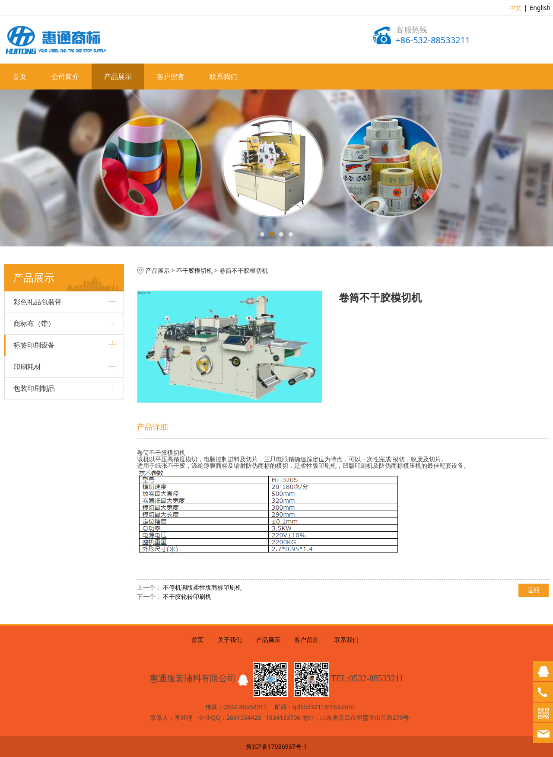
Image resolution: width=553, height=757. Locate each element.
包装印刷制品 (34, 574)
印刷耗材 (27, 553)
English (540, 7)
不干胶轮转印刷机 (37, 471)
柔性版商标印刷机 (37, 382)
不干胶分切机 (31, 500)
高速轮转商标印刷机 (40, 412)
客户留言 (170, 76)
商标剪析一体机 (34, 397)
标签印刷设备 (34, 345)
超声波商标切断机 (37, 442)
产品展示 (118, 76)
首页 (19, 76)
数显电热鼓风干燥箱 (40, 456)
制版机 (22, 530)
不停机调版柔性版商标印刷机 (202, 587)
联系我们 (223, 76)
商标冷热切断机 (34, 515)
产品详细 (152, 427)
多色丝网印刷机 (34, 368)
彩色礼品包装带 (37, 302)
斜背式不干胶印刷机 (40, 426)
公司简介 (65, 76)
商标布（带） (34, 323)
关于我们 (230, 640)
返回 (534, 590)
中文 (515, 7)
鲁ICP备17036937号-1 (276, 746)
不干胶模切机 (31, 486)
